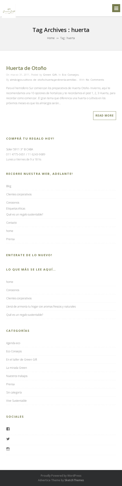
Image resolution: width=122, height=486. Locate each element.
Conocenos (12, 202)
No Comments (95, 79)
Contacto (11, 223)
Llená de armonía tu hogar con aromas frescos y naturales (41, 306)
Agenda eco (13, 343)
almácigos (16, 79)
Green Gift (50, 74)
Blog (8, 186)
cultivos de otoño (34, 79)
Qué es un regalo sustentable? (24, 214)
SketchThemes (74, 480)
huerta (49, 79)
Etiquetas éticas (15, 208)
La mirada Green (16, 368)
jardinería (60, 79)
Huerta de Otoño (26, 67)
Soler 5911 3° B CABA (19, 149)
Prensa (10, 239)
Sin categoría (14, 392)
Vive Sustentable (16, 401)
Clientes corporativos (19, 194)
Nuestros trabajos (16, 376)
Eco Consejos (70, 74)
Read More (104, 115)
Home (51, 38)
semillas (71, 79)
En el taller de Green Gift (21, 359)
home (9, 231)
